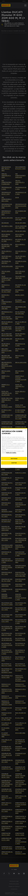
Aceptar (14, 462)
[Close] (26, 430)
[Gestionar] (14, 458)
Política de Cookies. (11, 452)
